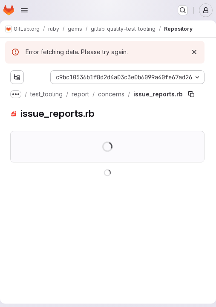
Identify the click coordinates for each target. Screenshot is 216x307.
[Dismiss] (194, 52)
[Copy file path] (191, 94)
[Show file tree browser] (17, 77)
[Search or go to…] (183, 10)
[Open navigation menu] (24, 10)
